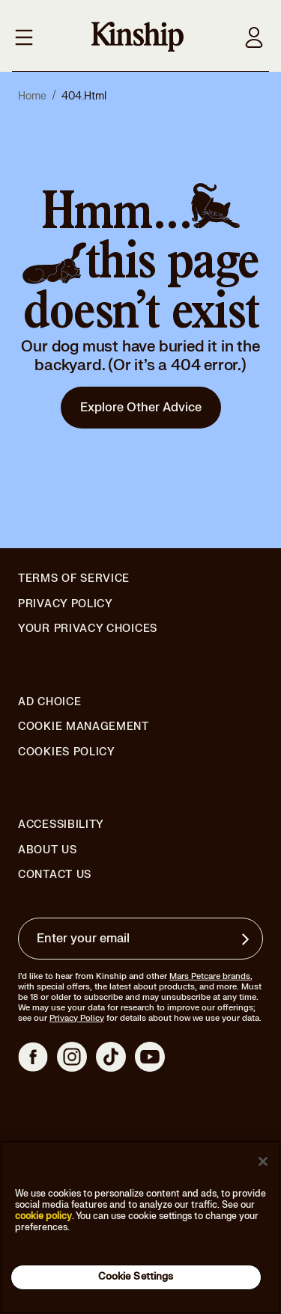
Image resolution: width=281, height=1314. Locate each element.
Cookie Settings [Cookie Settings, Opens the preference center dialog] (136, 1277)
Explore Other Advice (141, 407)
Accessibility (61, 825)
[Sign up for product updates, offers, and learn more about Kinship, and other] (247, 939)
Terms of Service (74, 578)
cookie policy (43, 1216)
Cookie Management (83, 726)
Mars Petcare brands (209, 976)
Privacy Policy (65, 604)
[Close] (263, 1161)
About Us (47, 850)
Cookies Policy (66, 752)
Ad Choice (49, 702)
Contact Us (54, 874)
